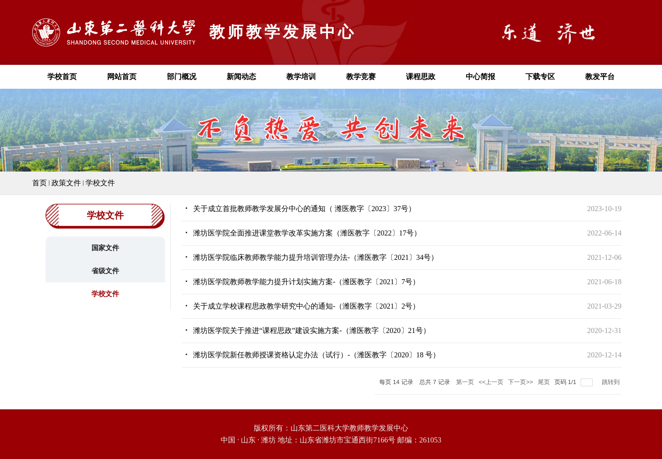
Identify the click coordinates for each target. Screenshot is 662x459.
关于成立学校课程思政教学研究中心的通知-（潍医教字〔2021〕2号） (306, 306)
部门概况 (181, 76)
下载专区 (540, 76)
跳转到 (612, 382)
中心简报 (480, 76)
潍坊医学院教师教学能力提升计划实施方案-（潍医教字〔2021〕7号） (306, 282)
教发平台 (600, 76)
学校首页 (62, 76)
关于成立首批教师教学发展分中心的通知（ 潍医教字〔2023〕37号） (304, 208)
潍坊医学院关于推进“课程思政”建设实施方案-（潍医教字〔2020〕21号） (311, 330)
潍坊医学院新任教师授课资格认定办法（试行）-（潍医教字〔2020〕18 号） (316, 355)
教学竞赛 (361, 76)
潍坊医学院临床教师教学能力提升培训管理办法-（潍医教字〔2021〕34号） (315, 257)
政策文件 (66, 183)
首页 (39, 183)
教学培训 (301, 76)
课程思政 (420, 76)
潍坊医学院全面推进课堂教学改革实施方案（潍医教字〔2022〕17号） (307, 233)
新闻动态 (241, 76)
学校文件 (100, 183)
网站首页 (122, 76)
